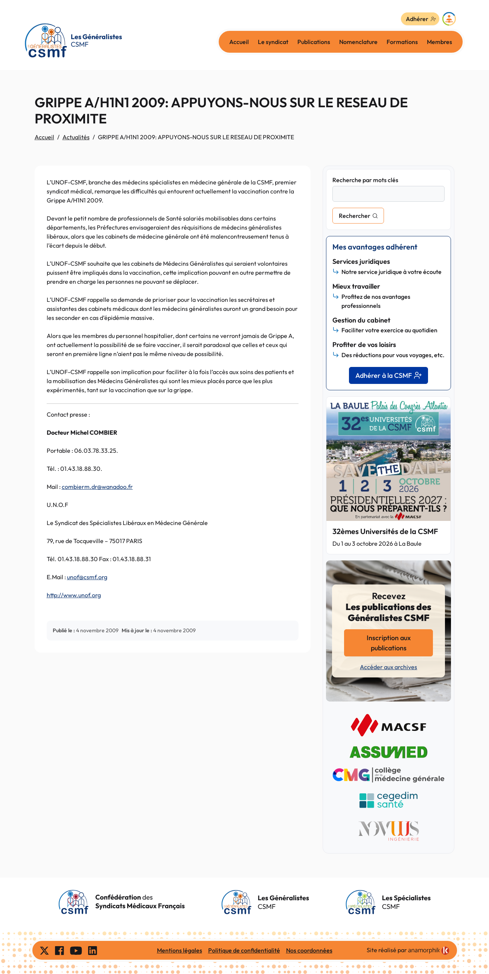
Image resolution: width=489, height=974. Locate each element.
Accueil (239, 42)
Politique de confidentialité (244, 950)
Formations (402, 42)
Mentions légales (179, 950)
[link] (428, 950)
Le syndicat (273, 42)
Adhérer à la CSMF (388, 375)
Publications (313, 42)
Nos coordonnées (309, 950)
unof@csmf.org (87, 577)
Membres (439, 42)
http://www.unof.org (74, 595)
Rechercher (354, 215)
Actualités (76, 137)
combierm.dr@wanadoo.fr (97, 486)
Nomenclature (358, 42)
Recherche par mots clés (365, 180)
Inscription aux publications (389, 642)
